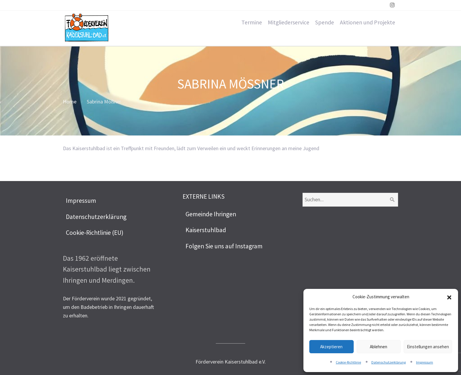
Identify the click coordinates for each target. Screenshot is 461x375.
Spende (324, 22)
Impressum (424, 362)
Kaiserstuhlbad (206, 230)
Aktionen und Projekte (367, 22)
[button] (449, 297)
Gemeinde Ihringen (211, 214)
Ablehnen (378, 346)
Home (69, 101)
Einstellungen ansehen (428, 346)
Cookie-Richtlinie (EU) (94, 233)
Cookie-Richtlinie (348, 362)
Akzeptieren (331, 346)
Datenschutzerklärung (388, 362)
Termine (251, 22)
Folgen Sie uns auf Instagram (224, 246)
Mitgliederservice (288, 22)
